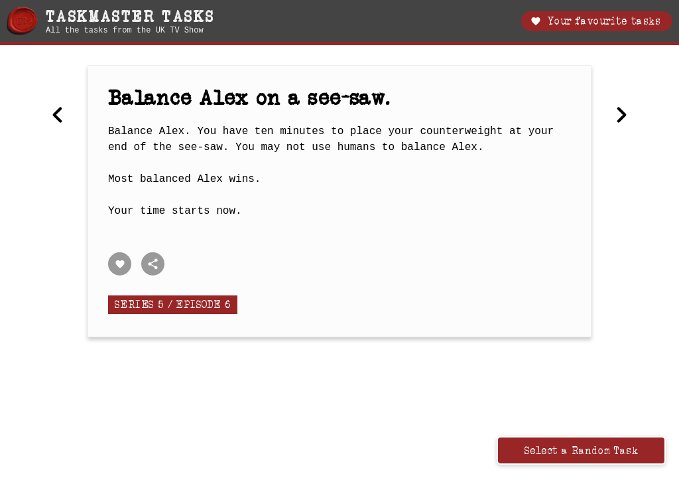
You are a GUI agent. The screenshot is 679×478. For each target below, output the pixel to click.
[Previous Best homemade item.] (57, 116)
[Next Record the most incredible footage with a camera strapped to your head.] (621, 116)
